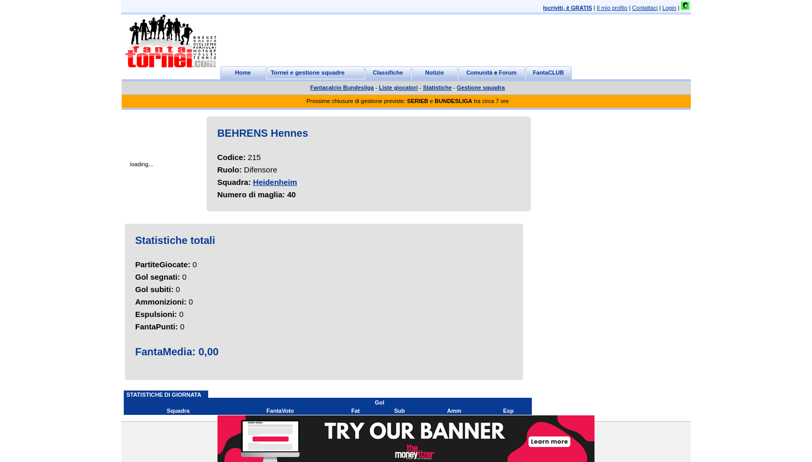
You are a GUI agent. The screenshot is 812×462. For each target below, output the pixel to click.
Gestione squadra (481, 87)
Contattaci (645, 8)
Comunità (479, 72)
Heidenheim (275, 182)
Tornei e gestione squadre (308, 72)
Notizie (434, 72)
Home (243, 72)
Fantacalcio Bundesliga (342, 87)
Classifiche (388, 72)
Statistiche (437, 87)
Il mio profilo (612, 8)
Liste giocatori (398, 87)
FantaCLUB (548, 72)
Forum (507, 72)
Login (669, 8)
